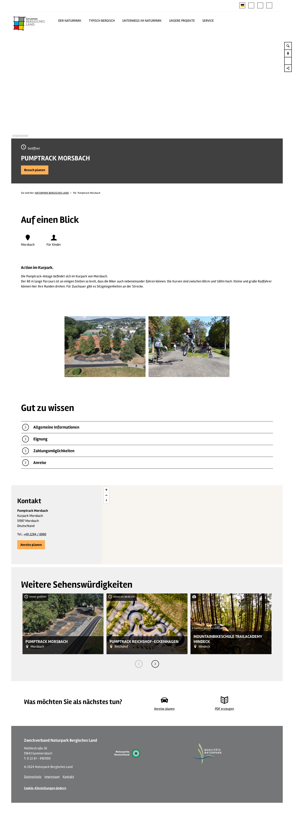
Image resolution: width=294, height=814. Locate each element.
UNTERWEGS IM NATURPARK (142, 21)
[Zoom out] (106, 495)
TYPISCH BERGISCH (102, 21)
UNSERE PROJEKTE (182, 21)
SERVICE (208, 21)
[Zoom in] (106, 489)
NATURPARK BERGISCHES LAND (52, 193)
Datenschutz (32, 777)
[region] (192, 524)
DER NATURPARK (69, 21)
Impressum (52, 777)
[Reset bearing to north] (106, 500)
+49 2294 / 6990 (35, 534)
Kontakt (68, 777)
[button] (251, 5)
